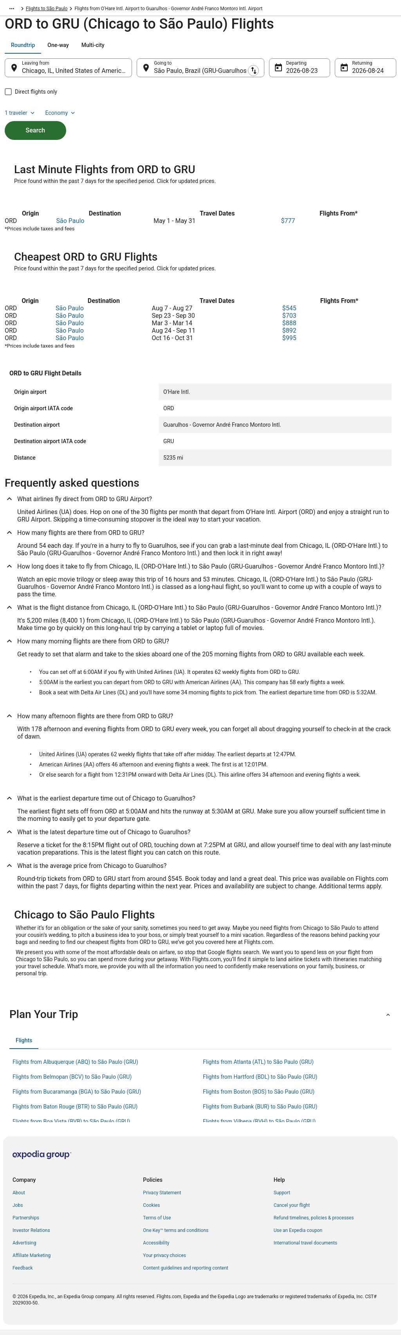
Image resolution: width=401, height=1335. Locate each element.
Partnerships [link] (26, 1223)
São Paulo (70, 226)
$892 (289, 336)
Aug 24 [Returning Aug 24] (362, 74)
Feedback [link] (23, 1273)
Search (35, 121)
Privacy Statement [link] (162, 1198)
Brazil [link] (42, 10)
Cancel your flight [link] (292, 1211)
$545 (289, 313)
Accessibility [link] (156, 1248)
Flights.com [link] (17, 10)
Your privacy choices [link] (164, 1261)
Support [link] (282, 1198)
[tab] (23, 49)
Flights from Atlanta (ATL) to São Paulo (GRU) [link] (258, 1067)
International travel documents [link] (305, 1248)
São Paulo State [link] (71, 10)
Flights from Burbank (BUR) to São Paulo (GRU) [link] (260, 1112)
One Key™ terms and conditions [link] (175, 1236)
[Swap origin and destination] (136, 71)
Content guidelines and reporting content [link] (185, 1273)
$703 (289, 321)
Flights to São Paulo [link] (116, 10)
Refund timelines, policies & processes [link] (314, 1223)
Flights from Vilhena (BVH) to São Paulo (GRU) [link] (259, 1127)
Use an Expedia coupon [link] (298, 1236)
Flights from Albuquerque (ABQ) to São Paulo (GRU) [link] (75, 1067)
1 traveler (331, 49)
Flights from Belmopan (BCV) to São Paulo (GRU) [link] (72, 1082)
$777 (288, 226)
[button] (200, 1020)
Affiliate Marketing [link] (32, 1261)
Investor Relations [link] (31, 1236)
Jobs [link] (18, 1211)
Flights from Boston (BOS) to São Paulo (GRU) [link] (258, 1097)
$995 (289, 343)
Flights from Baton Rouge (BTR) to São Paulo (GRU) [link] (75, 1112)
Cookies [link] (151, 1211)
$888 (289, 328)
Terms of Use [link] (157, 1223)
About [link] (19, 1198)
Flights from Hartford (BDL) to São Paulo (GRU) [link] (260, 1082)
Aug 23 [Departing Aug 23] (296, 74)
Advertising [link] (24, 1248)
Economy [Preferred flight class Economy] (371, 49)
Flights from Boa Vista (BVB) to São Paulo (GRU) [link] (71, 1127)
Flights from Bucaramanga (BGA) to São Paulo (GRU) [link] (77, 1097)
